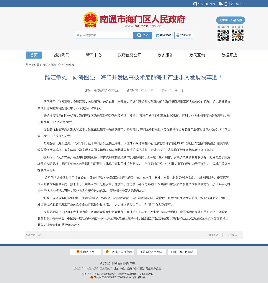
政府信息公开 (129, 55)
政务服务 (165, 55)
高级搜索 (163, 35)
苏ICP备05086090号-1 (106, 273)
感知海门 (62, 55)
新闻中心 (94, 55)
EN (243, 3)
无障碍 (223, 20)
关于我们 (105, 263)
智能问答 (183, 35)
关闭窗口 (230, 235)
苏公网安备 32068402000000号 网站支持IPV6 (117, 277)
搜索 (142, 35)
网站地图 (117, 263)
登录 (212, 3)
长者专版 (235, 20)
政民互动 (197, 55)
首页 (34, 55)
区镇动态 (69, 64)
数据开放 (229, 55)
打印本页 (211, 235)
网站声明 (129, 263)
